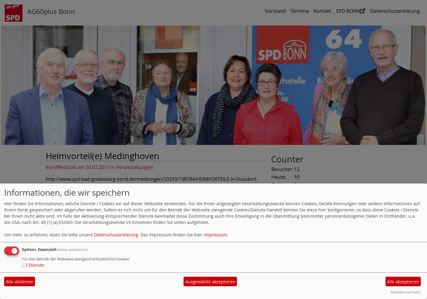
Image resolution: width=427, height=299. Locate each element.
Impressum (215, 235)
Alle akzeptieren (403, 281)
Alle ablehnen (20, 281)
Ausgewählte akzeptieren (210, 281)
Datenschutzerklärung (116, 235)
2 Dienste (33, 265)
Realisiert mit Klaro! (405, 292)
